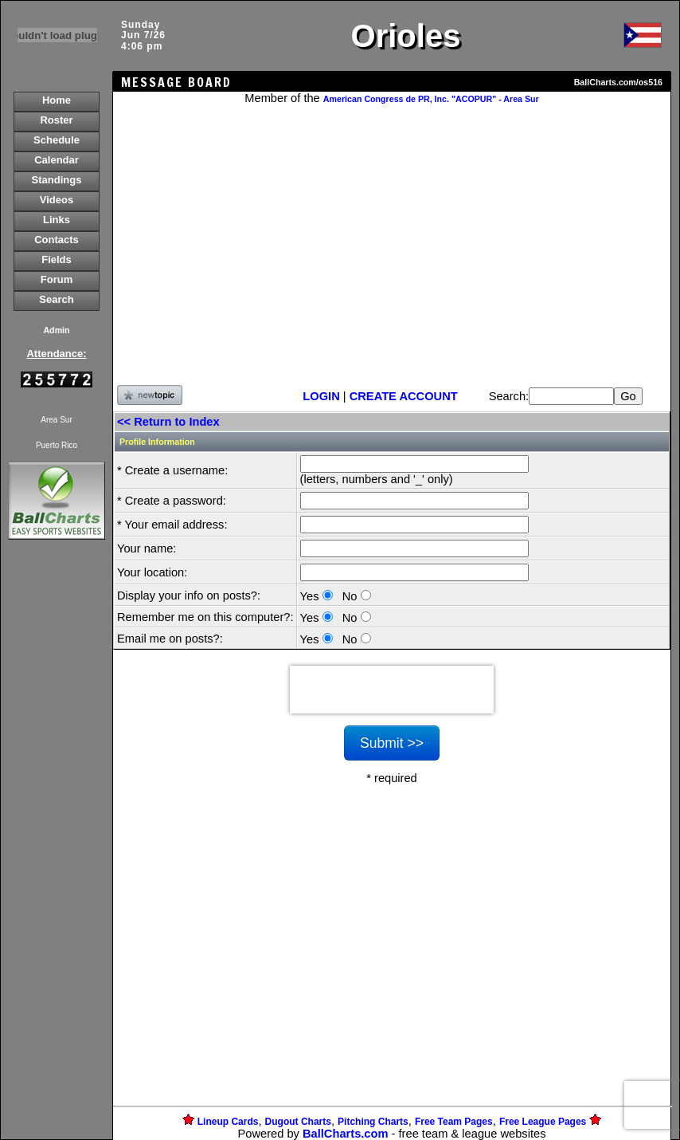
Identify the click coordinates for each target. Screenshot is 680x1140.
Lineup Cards (228, 1121)
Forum (56, 279)
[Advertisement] (56, 818)
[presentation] (392, 689)
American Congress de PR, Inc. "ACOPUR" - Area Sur (431, 99)
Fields (56, 259)
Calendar (56, 160)
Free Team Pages (454, 1121)
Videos (56, 200)
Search (56, 299)
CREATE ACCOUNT (404, 396)
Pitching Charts (373, 1121)
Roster (56, 120)
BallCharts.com (346, 1133)
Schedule (56, 140)
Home (56, 100)
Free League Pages (542, 1121)
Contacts (56, 240)
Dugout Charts (298, 1121)
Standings (57, 180)
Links (56, 220)
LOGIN (321, 396)
